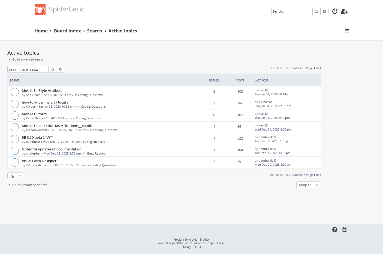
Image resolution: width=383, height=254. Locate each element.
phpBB (176, 243)
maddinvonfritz (36, 130)
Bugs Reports (95, 142)
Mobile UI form (34, 113)
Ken (28, 95)
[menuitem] (335, 12)
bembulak (33, 142)
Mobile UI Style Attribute (42, 90)
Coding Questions (90, 95)
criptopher (33, 153)
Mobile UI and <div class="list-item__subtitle (58, 125)
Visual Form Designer (39, 160)
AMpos (30, 106)
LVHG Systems (36, 165)
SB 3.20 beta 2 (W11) (37, 137)
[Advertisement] (164, 204)
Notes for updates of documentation (52, 149)
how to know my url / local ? (45, 102)
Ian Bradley (202, 239)
